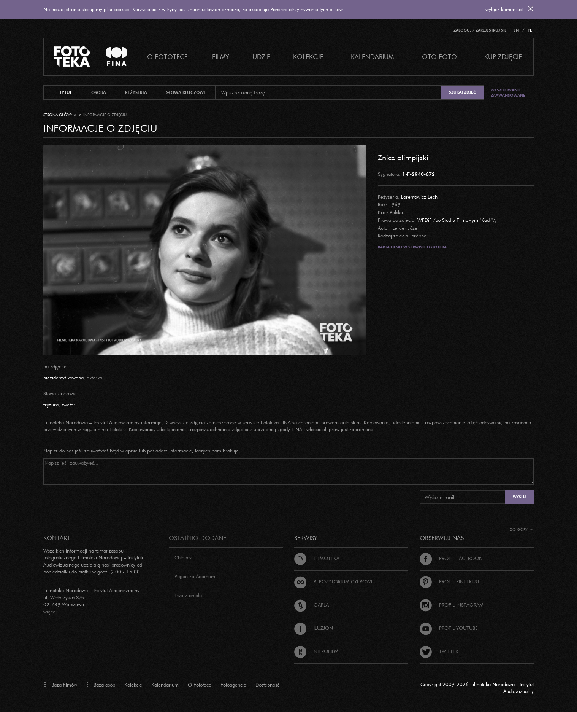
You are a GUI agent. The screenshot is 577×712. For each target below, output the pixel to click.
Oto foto (439, 57)
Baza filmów (60, 685)
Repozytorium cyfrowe (334, 581)
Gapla (311, 605)
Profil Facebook (451, 558)
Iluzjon (313, 628)
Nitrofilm (316, 651)
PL (530, 30)
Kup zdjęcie (503, 57)
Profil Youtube (449, 628)
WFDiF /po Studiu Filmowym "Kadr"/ (456, 220)
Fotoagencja (233, 685)
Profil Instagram (451, 605)
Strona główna (59, 114)
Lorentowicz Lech (419, 197)
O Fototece (167, 57)
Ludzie (259, 57)
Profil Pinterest (450, 581)
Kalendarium (372, 57)
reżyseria (136, 92)
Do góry (521, 529)
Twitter (439, 651)
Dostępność (267, 685)
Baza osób (100, 685)
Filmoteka (316, 558)
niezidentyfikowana (63, 377)
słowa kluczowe (186, 92)
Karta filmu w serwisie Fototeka (412, 247)
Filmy (220, 57)
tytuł (65, 92)
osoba (98, 92)
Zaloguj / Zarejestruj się (480, 30)
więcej (50, 611)
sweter (68, 404)
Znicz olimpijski (403, 157)
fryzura (51, 404)
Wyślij (519, 496)
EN (516, 30)
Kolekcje (308, 57)
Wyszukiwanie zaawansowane (508, 93)
